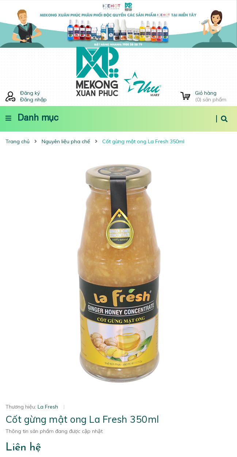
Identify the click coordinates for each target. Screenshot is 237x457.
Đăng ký (30, 93)
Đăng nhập (33, 99)
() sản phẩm (213, 96)
